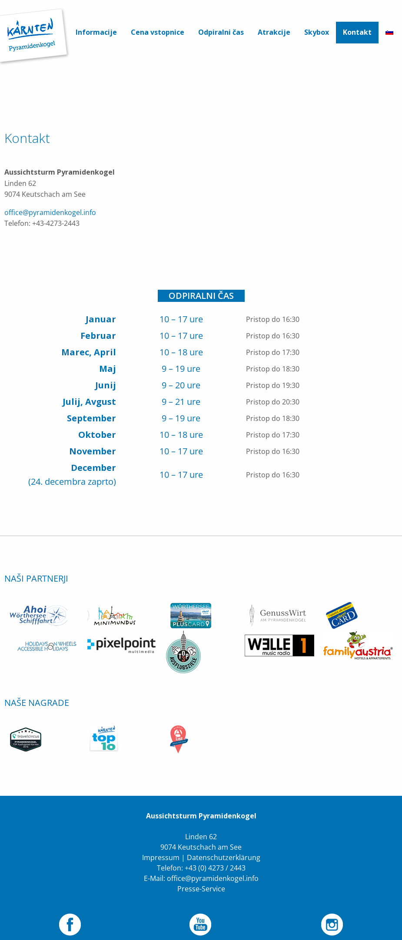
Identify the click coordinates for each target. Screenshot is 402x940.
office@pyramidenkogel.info (50, 212)
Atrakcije (274, 32)
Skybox (316, 32)
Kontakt (357, 32)
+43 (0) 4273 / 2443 (215, 855)
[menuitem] (96, 32)
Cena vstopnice (157, 32)
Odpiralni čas (221, 32)
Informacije (96, 32)
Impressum (160, 845)
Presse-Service (201, 876)
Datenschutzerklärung (223, 845)
